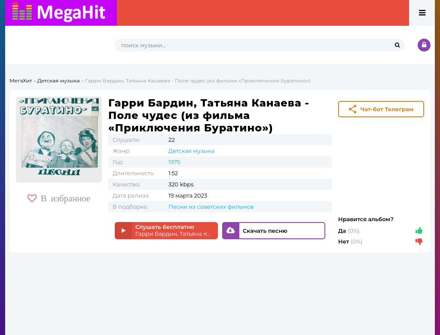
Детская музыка (58, 80)
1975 (174, 161)
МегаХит (20, 80)
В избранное (59, 198)
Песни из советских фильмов (211, 206)
